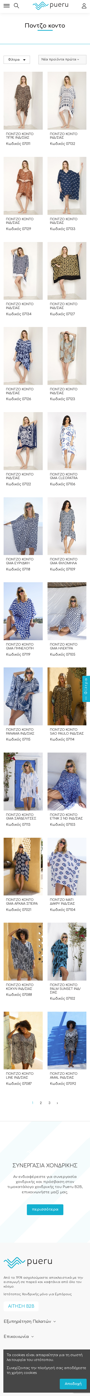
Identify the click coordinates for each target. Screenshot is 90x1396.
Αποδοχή (73, 1384)
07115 (26, 739)
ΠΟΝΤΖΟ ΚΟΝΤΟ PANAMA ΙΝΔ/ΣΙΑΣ (20, 731)
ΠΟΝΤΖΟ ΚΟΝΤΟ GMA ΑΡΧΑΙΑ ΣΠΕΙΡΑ (22, 901)
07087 (27, 1084)
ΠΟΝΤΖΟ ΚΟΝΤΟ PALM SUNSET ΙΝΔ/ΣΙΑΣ (65, 988)
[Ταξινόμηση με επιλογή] (62, 59)
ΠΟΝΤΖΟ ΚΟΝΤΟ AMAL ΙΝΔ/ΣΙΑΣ (64, 1075)
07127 (70, 314)
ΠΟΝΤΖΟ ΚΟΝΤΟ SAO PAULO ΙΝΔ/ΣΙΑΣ (67, 731)
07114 (70, 739)
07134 (26, 314)
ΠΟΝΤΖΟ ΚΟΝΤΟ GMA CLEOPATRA (64, 476)
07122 (26, 484)
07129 (26, 229)
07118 (26, 569)
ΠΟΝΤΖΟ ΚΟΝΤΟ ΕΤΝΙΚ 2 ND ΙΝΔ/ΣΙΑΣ (66, 816)
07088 (27, 995)
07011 (26, 144)
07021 (26, 910)
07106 (70, 484)
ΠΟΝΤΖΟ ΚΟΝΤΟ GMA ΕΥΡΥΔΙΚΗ (20, 561)
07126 (26, 399)
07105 (70, 654)
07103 (70, 824)
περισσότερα (45, 1209)
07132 (70, 144)
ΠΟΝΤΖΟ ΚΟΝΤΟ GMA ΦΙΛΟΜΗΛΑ (64, 561)
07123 (70, 399)
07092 (71, 1084)
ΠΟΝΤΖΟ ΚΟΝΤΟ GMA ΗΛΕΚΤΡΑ (64, 646)
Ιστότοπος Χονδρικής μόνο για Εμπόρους (38, 1294)
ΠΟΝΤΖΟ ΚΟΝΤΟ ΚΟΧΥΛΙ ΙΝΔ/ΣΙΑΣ (20, 987)
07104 (70, 910)
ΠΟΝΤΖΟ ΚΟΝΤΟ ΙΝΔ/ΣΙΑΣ (64, 136)
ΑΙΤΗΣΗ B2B (21, 1306)
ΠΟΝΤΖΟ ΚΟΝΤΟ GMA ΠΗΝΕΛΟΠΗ (20, 646)
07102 (70, 998)
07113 (26, 824)
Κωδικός (13, 144)
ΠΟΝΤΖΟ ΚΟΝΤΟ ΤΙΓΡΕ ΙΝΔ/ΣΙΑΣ (20, 136)
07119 (26, 654)
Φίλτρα (17, 59)
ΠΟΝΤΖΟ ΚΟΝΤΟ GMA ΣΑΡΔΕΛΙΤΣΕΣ (21, 816)
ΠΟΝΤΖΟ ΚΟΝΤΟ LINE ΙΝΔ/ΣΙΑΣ (20, 1075)
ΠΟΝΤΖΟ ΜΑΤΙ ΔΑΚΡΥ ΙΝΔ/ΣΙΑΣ (62, 901)
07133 (70, 229)
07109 (70, 569)
